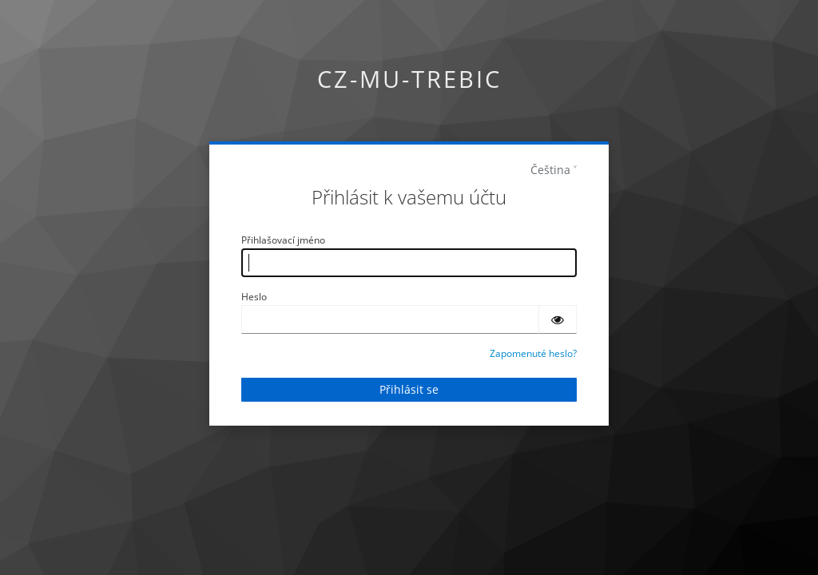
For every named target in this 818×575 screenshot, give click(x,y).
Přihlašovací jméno (283, 240)
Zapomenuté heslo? (533, 353)
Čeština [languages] (550, 169)
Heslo (254, 296)
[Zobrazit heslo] (557, 319)
